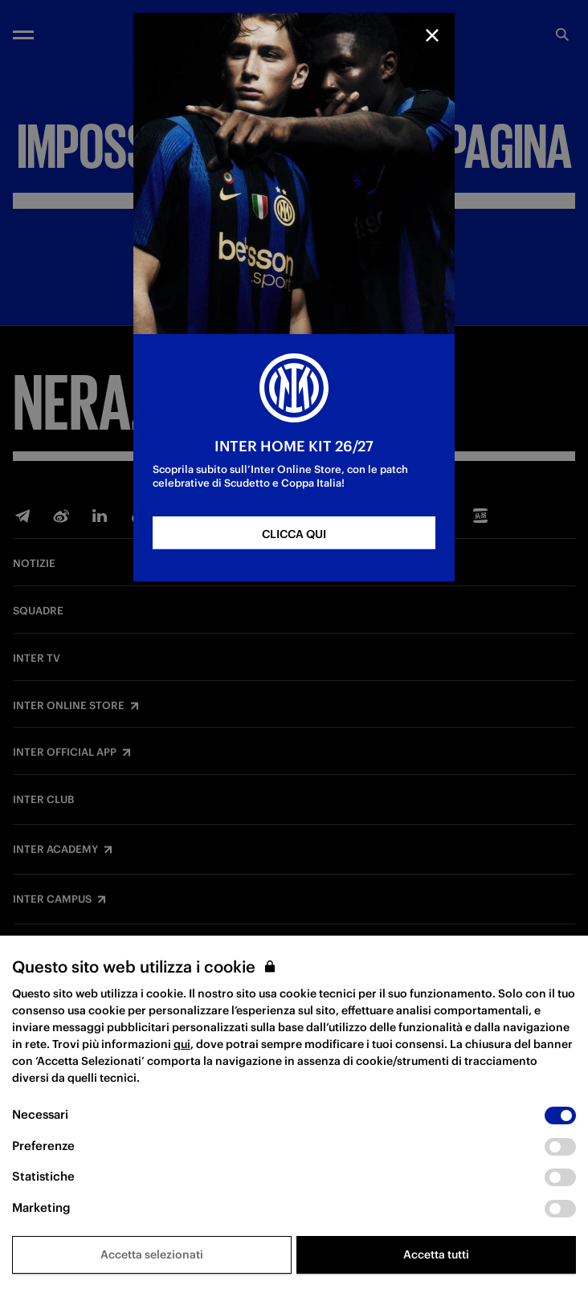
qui (182, 1044)
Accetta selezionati (151, 1254)
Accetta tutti (436, 1254)
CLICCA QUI (294, 534)
